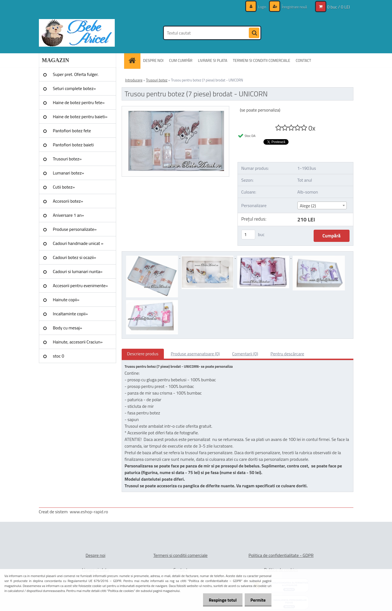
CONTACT (303, 60)
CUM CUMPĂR (181, 60)
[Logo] (77, 33)
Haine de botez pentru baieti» (80, 116)
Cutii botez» (64, 187)
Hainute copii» (66, 299)
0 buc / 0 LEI (338, 7)
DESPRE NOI (153, 60)
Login (259, 7)
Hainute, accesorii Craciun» (78, 341)
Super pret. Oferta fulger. (76, 74)
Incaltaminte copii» (70, 313)
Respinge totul (219, 600)
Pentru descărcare (287, 353)
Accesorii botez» (68, 201)
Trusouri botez (156, 80)
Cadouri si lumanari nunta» (78, 271)
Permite (257, 600)
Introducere (134, 80)
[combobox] (322, 205)
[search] (254, 33)
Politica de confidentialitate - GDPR (281, 555)
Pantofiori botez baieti (73, 144)
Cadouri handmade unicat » (78, 243)
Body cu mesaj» (67, 327)
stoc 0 (58, 356)
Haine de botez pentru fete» (79, 102)
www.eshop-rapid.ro (89, 511)
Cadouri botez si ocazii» (74, 257)
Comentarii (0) (245, 353)
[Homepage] (134, 60)
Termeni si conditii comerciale (180, 555)
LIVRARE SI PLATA (212, 60)
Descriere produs (143, 353)
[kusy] (248, 234)
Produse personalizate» (75, 229)
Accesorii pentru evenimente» (80, 285)
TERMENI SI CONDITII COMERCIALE (261, 60)
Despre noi (95, 555)
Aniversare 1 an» (68, 215)
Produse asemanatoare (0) (195, 353)
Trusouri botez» (67, 158)
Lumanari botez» (68, 173)
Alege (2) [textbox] (308, 205)
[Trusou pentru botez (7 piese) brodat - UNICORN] (175, 108)
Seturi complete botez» (74, 88)
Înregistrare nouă (293, 7)
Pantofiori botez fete (72, 130)
